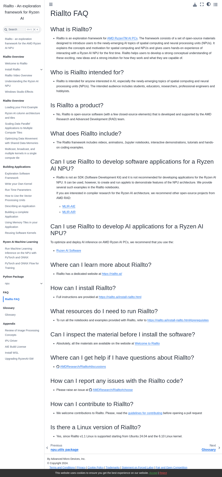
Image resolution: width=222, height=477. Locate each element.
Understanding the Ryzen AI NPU (21, 83)
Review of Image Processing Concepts (22, 332)
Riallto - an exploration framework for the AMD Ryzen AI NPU (23, 43)
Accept (153, 472)
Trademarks (113, 467)
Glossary (10, 314)
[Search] (22, 29)
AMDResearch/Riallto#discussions (83, 366)
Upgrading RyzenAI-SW (19, 358)
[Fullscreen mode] (201, 4)
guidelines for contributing (145, 413)
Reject (163, 472)
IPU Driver (11, 340)
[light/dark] (208, 4)
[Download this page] (194, 4)
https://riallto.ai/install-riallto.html (120, 297)
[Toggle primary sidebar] (50, 4)
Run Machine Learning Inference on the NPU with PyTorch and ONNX (20, 253)
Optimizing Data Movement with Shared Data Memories (21, 141)
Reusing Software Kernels (20, 232)
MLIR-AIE (68, 206)
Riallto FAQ (12, 299)
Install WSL (12, 352)
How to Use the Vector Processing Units (18, 198)
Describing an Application (20, 206)
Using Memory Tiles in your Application (21, 224)
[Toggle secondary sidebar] (215, 4)
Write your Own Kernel (18, 183)
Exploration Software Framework (17, 176)
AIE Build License (15, 346)
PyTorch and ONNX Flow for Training (22, 265)
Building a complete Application (16, 214)
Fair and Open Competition (171, 467)
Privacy (81, 467)
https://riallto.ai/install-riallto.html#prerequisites (178, 320)
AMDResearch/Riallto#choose (113, 389)
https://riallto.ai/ (112, 273)
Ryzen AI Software (68, 250)
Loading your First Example (21, 107)
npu (7, 283)
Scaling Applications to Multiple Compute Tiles (18, 128)
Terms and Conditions (62, 467)
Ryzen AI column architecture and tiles (22, 115)
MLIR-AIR (68, 212)
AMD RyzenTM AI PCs (122, 38)
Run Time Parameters (18, 189)
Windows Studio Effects (19, 91)
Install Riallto (12, 69)
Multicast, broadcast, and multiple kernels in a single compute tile (21, 153)
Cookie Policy (96, 467)
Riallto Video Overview (18, 75)
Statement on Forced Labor (138, 467)
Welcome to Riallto (16, 63)
